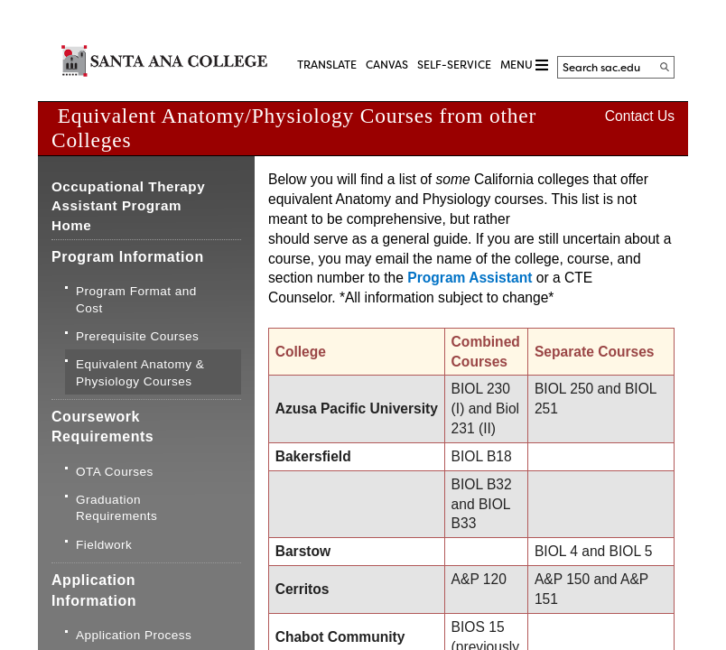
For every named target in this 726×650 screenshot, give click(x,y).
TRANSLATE (327, 65)
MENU (524, 65)
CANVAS (387, 65)
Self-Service (454, 65)
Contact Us (640, 116)
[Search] (664, 66)
